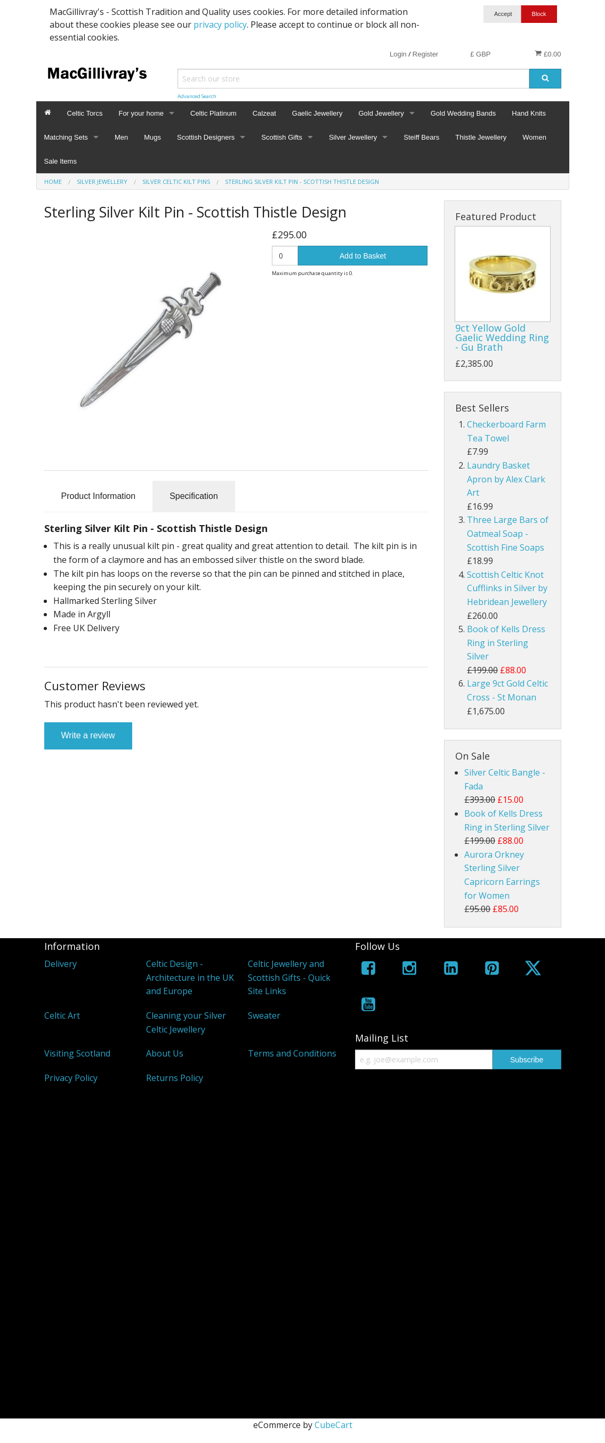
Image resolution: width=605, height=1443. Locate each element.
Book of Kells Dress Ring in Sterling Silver (506, 642)
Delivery (60, 964)
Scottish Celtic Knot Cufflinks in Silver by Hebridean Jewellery (507, 588)
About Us (164, 1053)
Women (534, 137)
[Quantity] (285, 255)
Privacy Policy (71, 1078)
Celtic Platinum (213, 113)
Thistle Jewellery (480, 137)
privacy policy (220, 24)
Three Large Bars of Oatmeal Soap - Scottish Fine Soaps (507, 533)
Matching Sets (66, 137)
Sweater (264, 1015)
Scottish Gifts (281, 137)
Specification (194, 496)
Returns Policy (174, 1078)
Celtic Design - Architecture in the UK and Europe (190, 977)
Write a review (88, 735)
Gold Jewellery (381, 113)
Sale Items (60, 161)
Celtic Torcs (85, 113)
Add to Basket (363, 256)
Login (398, 54)
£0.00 (548, 54)
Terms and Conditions (292, 1053)
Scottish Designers (206, 137)
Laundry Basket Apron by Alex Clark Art (506, 478)
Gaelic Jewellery (317, 113)
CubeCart (333, 1425)
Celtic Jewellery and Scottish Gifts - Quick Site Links (289, 977)
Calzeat (264, 113)
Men (121, 137)
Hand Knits (529, 113)
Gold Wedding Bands (463, 113)
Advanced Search (197, 96)
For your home (141, 113)
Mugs (152, 137)
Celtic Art (62, 1015)
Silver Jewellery (353, 137)
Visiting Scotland (77, 1053)
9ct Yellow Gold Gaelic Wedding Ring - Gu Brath (502, 337)
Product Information (98, 496)
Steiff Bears (421, 137)
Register (425, 54)
